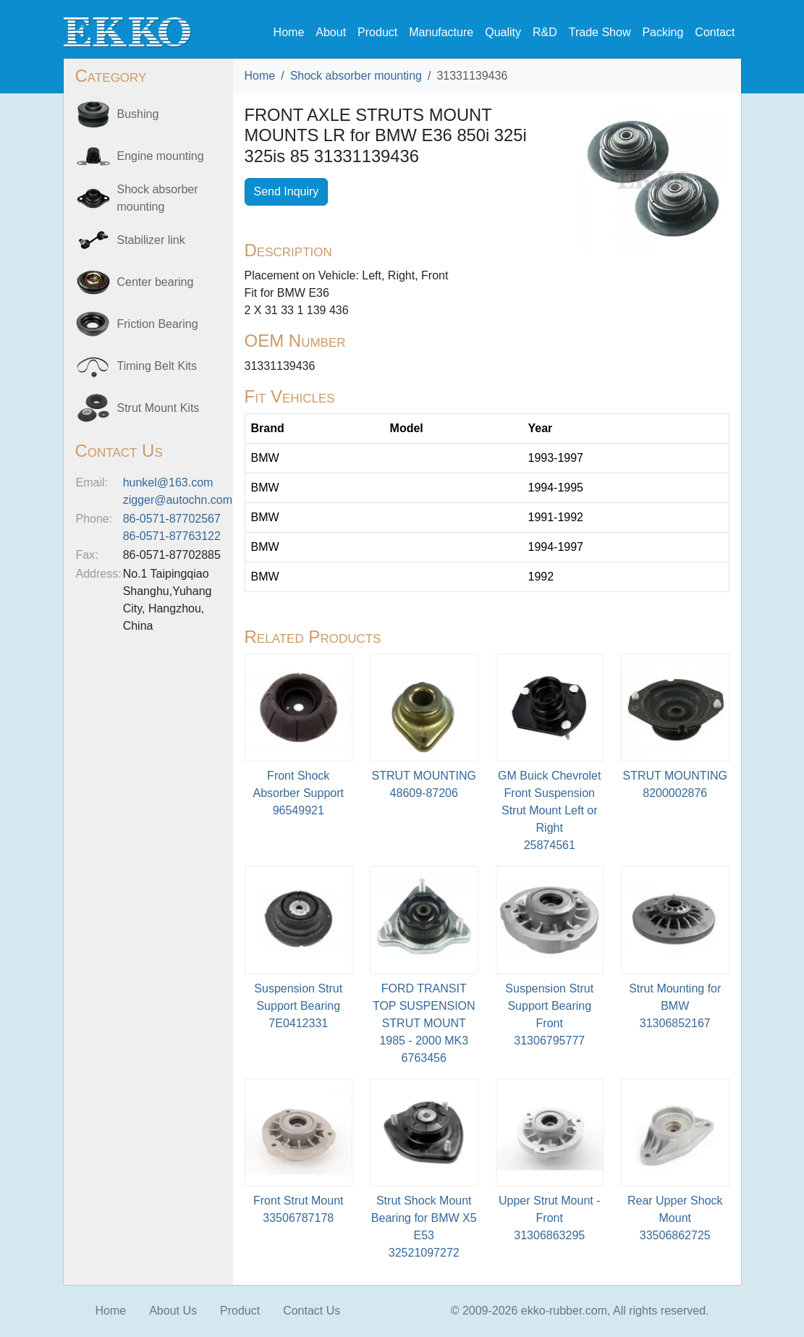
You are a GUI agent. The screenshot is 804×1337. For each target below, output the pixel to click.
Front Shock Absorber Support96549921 (298, 793)
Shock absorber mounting (356, 75)
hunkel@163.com (168, 482)
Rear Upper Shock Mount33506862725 (675, 1217)
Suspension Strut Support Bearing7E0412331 (298, 1005)
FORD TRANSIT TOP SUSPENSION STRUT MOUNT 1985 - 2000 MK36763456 (424, 1023)
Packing (662, 32)
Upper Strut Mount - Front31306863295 (550, 1217)
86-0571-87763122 (172, 536)
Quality (503, 32)
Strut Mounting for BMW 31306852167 (675, 1005)
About (331, 32)
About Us (173, 1310)
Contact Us (311, 1310)
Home (289, 32)
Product (377, 32)
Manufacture (441, 32)
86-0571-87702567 (172, 519)
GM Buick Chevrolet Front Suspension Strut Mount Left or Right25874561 (549, 810)
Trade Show (600, 32)
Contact (715, 32)
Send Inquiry (286, 191)
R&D (545, 32)
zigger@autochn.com (177, 500)
